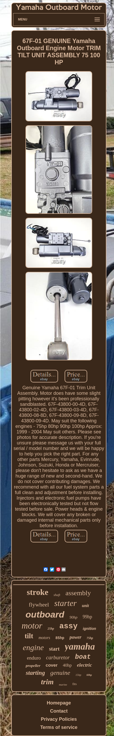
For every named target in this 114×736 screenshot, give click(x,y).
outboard (44, 614)
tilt (29, 636)
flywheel (39, 604)
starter (65, 603)
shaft (57, 595)
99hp (87, 616)
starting (35, 673)
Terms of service (58, 727)
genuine (60, 672)
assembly (78, 593)
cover (52, 665)
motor (32, 625)
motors (44, 637)
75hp (90, 638)
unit (85, 605)
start (54, 649)
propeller (33, 666)
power (75, 637)
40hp (67, 665)
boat (83, 657)
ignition (89, 628)
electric (84, 665)
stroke (37, 592)
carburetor (58, 657)
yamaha (80, 646)
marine (63, 684)
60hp (89, 674)
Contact (59, 711)
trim (47, 682)
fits (74, 684)
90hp (73, 617)
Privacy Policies (59, 719)
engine (33, 647)
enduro (34, 658)
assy (68, 626)
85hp (59, 638)
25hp (51, 628)
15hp (78, 674)
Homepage (59, 703)
